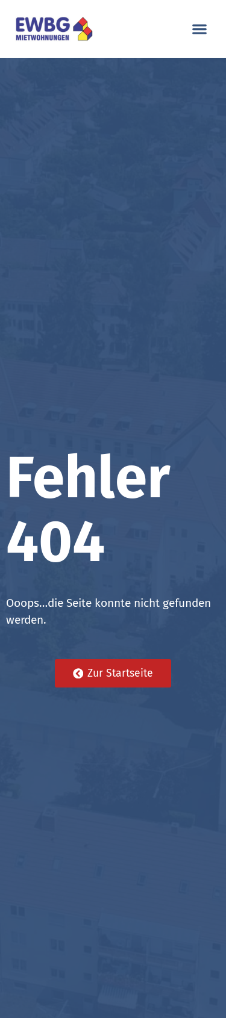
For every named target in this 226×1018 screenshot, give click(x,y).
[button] (199, 29)
